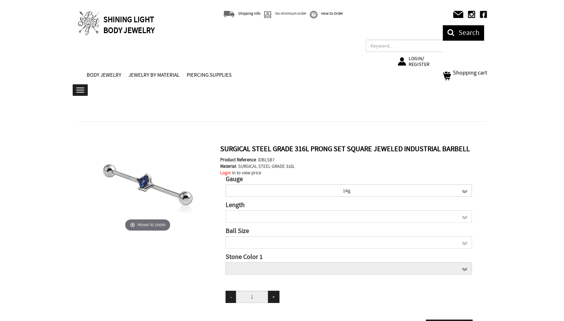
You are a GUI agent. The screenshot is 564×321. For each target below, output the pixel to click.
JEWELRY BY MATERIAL (153, 75)
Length (235, 205)
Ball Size (237, 231)
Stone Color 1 (244, 257)
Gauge (234, 179)
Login (225, 173)
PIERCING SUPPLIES (209, 75)
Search (463, 32)
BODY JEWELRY (104, 75)
